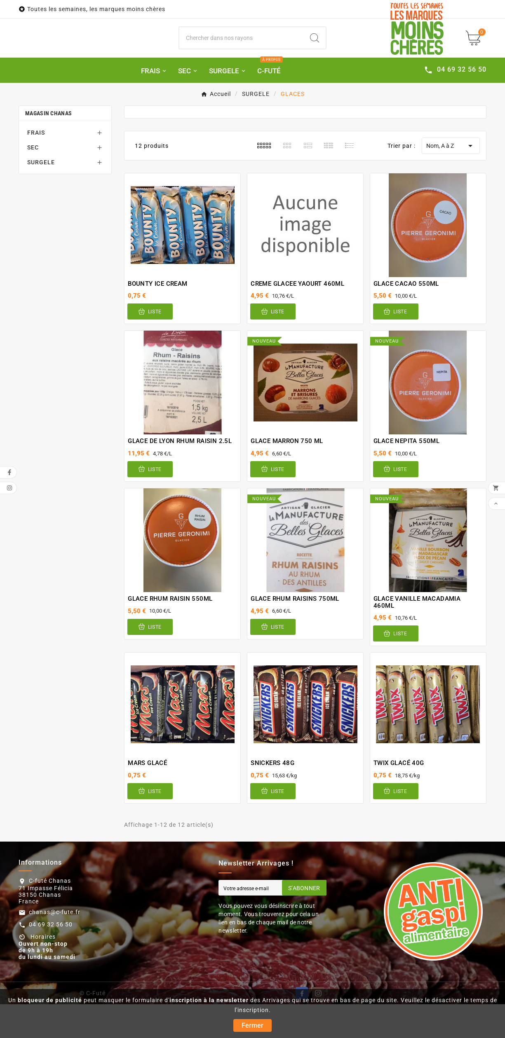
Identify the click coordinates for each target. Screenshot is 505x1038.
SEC (33, 181)
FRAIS (36, 166)
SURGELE (41, 196)
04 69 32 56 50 (51, 958)
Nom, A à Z (450, 179)
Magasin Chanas (48, 147)
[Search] (314, 55)
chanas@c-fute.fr (54, 945)
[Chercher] (241, 55)
